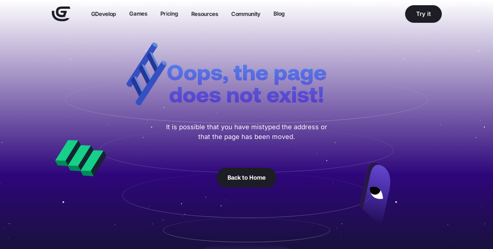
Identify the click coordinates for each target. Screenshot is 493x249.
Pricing (169, 13)
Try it (423, 13)
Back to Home (246, 177)
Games (138, 13)
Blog (279, 13)
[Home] (61, 14)
